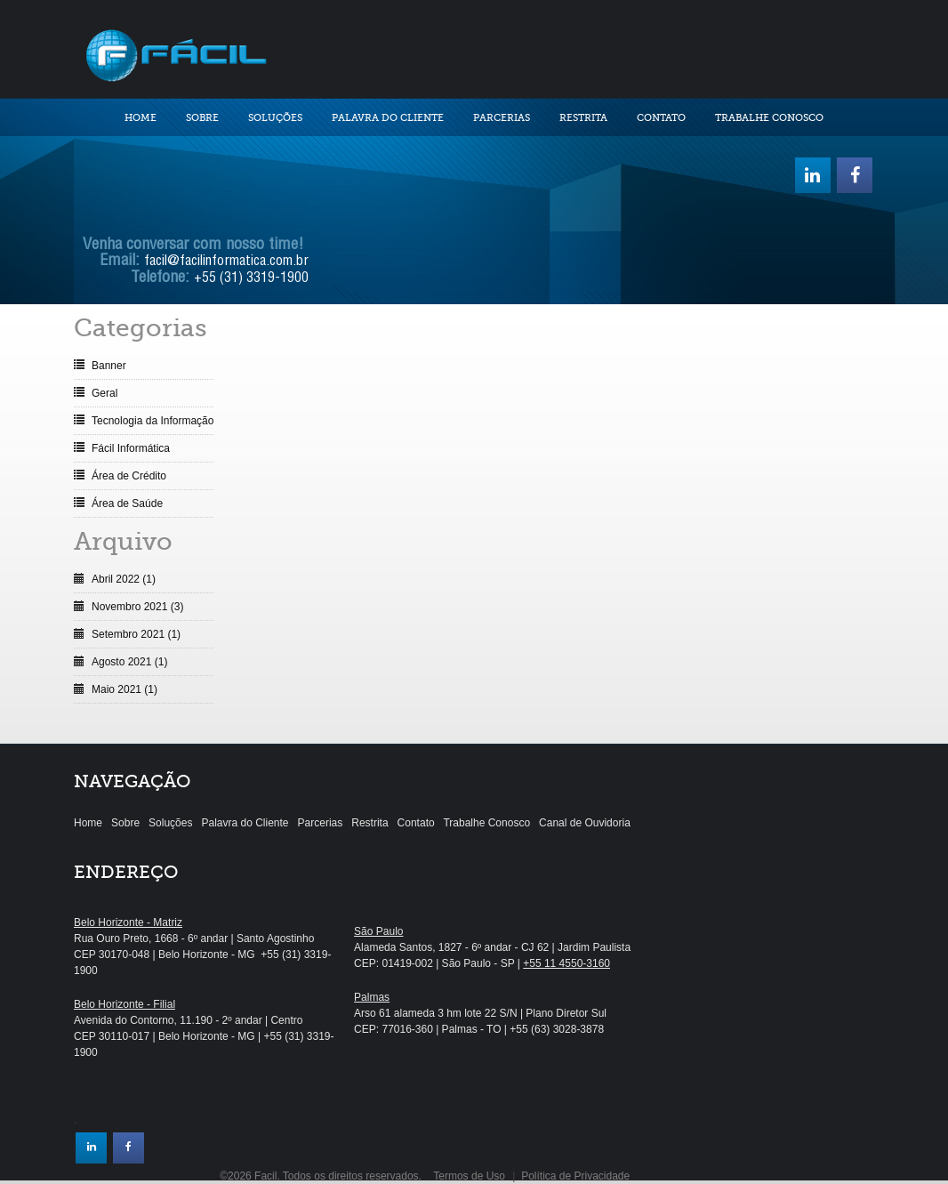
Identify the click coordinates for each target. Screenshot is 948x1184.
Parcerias (501, 118)
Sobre (202, 118)
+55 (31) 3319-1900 (251, 279)
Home (141, 118)
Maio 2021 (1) (124, 689)
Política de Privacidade (575, 1176)
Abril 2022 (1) (124, 579)
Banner (109, 365)
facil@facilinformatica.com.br (226, 262)
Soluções (275, 118)
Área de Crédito (129, 476)
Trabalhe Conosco (769, 118)
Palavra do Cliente (388, 118)
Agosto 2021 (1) (129, 662)
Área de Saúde (127, 503)
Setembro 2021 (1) (136, 634)
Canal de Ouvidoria (585, 823)
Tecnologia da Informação (152, 421)
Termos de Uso (469, 1176)
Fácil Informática (131, 448)
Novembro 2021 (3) (137, 606)
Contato (661, 118)
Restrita (583, 118)
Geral (104, 393)
